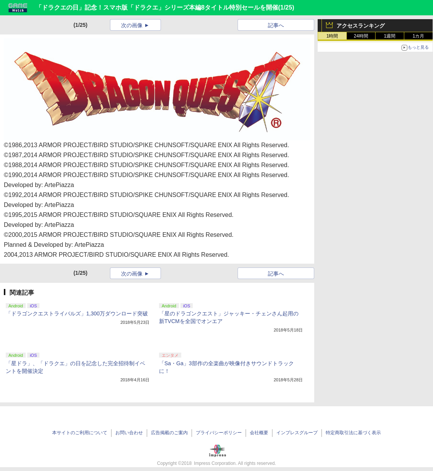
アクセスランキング (360, 26)
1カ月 (419, 36)
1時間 (332, 36)
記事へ (276, 25)
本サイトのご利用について (79, 432)
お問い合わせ (129, 432)
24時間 (361, 36)
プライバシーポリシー (219, 432)
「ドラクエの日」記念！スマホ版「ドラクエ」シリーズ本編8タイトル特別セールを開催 (157, 7)
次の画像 (132, 25)
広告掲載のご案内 (169, 432)
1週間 (390, 36)
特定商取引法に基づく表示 (353, 432)
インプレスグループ (297, 432)
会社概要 (259, 432)
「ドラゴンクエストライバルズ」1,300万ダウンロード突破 (77, 313)
